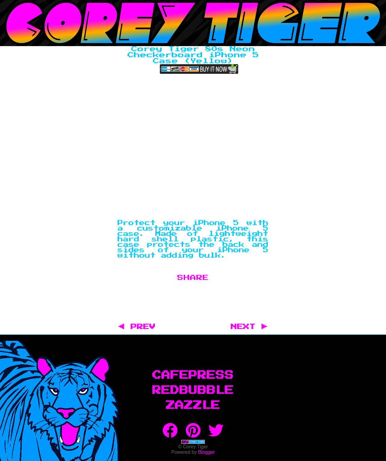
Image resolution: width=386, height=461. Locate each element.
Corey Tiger (193, 23)
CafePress (193, 375)
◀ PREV (140, 327)
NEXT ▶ (249, 327)
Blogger (206, 452)
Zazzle (193, 405)
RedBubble (193, 390)
